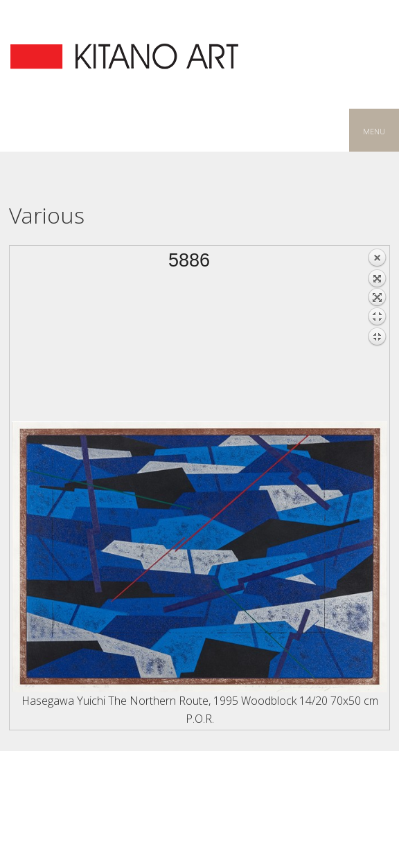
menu (374, 130)
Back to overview (376, 334)
